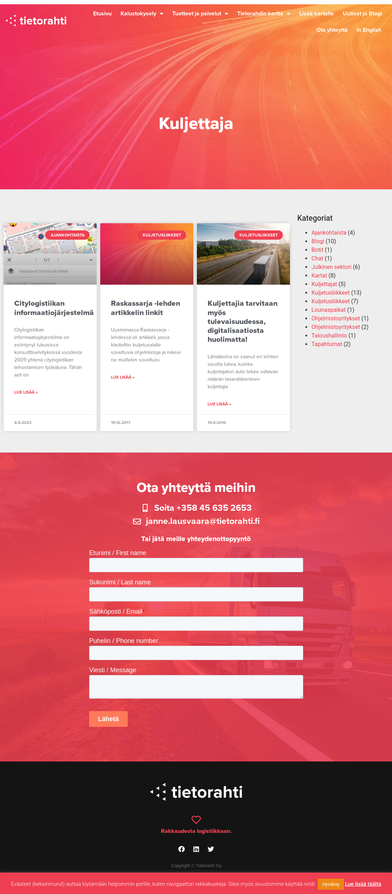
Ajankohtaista (328, 232)
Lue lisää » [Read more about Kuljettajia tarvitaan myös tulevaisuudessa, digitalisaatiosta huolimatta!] (219, 403)
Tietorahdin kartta (263, 13)
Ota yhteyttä (332, 30)
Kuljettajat (324, 284)
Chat (317, 258)
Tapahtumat (326, 344)
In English (369, 30)
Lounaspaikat (328, 309)
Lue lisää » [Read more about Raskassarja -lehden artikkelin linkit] (122, 377)
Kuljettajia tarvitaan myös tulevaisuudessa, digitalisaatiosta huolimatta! (243, 321)
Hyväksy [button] (330, 884)
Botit (317, 249)
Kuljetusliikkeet (330, 292)
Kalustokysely (142, 13)
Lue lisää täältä (363, 884)
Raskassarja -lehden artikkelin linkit (145, 308)
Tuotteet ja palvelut (200, 13)
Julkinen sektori (331, 267)
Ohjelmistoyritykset (335, 318)
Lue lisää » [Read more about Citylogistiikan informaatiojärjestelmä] (26, 392)
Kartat (319, 275)
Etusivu (102, 13)
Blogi (317, 241)
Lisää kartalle (316, 13)
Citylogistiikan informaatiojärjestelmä (54, 308)
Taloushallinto (329, 335)
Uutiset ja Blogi (362, 13)
